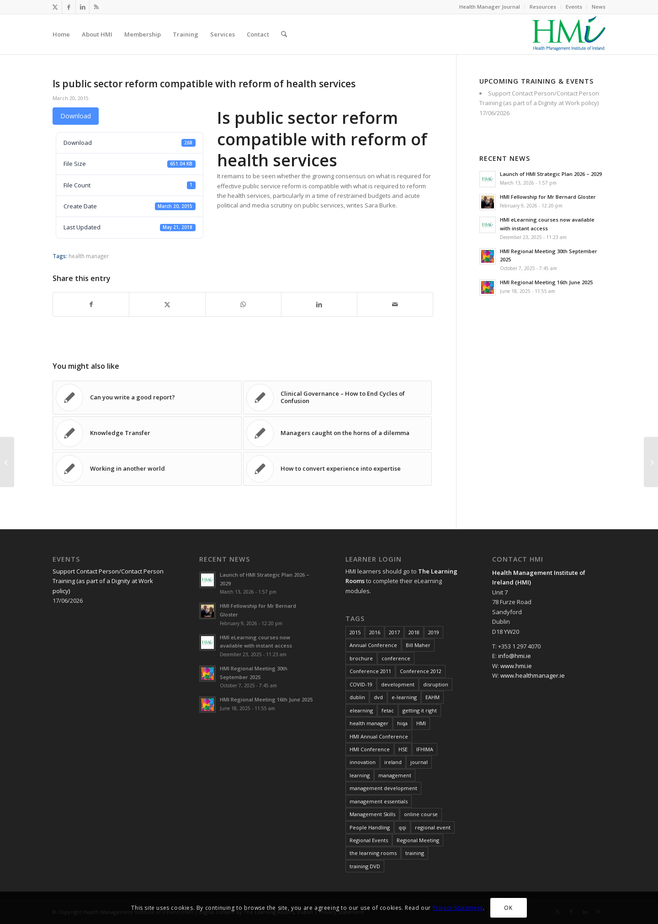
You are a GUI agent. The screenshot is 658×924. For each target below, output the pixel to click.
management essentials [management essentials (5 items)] (379, 801)
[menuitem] (490, 7)
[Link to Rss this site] (96, 7)
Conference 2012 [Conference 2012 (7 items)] (420, 671)
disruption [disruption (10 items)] (435, 684)
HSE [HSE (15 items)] (403, 749)
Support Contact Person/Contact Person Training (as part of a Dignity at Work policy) (108, 581)
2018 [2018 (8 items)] (414, 632)
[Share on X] (167, 304)
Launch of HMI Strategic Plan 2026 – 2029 (551, 173)
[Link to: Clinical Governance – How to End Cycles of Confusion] (337, 397)
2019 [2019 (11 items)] (433, 632)
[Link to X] (55, 7)
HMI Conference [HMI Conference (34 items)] (370, 749)
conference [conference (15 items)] (396, 658)
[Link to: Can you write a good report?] (147, 397)
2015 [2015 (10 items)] (355, 632)
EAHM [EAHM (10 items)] (432, 697)
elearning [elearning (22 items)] (361, 710)
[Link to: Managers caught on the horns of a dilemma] (337, 433)
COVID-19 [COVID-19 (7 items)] (361, 684)
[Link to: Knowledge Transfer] (147, 433)
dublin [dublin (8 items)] (357, 697)
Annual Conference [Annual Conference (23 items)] (373, 645)
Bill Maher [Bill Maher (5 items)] (418, 645)
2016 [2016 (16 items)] (374, 632)
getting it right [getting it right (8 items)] (420, 710)
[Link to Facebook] (68, 7)
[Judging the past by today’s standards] (7, 462)
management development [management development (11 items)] (383, 788)
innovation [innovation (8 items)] (363, 762)
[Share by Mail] (395, 304)
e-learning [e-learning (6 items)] (404, 697)
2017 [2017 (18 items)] (394, 632)
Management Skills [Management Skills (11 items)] (372, 814)
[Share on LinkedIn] (319, 304)
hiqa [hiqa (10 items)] (402, 723)
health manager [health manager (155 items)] (369, 723)
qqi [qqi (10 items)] (402, 827)
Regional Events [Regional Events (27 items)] (369, 840)
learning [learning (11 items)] (360, 775)
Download (75, 116)
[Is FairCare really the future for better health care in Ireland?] (651, 462)
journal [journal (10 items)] (419, 762)
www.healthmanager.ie (532, 675)
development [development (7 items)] (397, 684)
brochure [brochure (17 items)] (361, 658)
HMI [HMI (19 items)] (421, 723)
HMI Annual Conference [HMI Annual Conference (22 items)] (379, 736)
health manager (89, 256)
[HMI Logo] (568, 34)
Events (574, 6)
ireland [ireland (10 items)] (393, 762)
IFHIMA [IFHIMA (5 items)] (424, 749)
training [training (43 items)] (414, 853)
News (598, 6)
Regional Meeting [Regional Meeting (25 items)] (418, 840)
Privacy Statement (458, 908)
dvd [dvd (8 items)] (378, 697)
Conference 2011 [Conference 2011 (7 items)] (370, 671)
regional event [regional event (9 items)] (433, 827)
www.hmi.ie (516, 666)
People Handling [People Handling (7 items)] (370, 827)
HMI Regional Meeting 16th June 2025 (546, 282)
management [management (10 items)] (394, 775)
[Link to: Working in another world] (147, 469)
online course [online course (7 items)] (421, 814)
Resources (543, 6)
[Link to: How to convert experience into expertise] (337, 469)
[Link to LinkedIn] (82, 7)
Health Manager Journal (489, 6)
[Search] (284, 34)
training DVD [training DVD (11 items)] (365, 866)
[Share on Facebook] (91, 304)
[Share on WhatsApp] (243, 304)
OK (508, 908)
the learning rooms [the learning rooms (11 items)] (373, 853)
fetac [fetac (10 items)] (388, 710)
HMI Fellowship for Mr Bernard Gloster (548, 196)
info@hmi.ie (514, 656)
